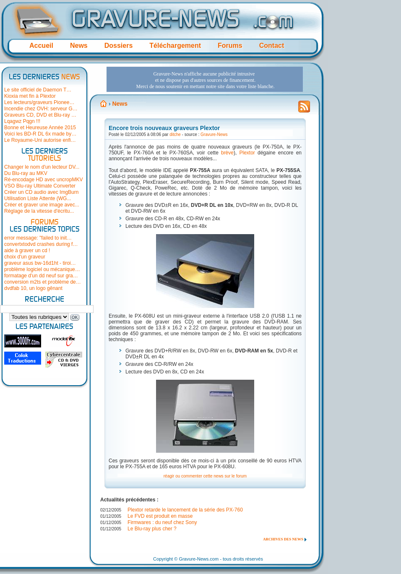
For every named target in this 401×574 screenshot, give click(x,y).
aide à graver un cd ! (27, 250)
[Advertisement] (148, 98)
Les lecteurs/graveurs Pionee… (39, 102)
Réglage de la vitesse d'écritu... (39, 211)
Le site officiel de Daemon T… (37, 90)
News (79, 45)
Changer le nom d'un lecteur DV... (41, 167)
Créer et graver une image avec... (41, 205)
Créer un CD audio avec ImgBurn (41, 192)
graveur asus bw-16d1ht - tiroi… (40, 263)
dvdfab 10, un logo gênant (33, 288)
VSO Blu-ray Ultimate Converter (40, 186)
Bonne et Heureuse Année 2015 (40, 127)
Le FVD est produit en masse (160, 516)
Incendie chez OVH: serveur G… (41, 109)
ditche (175, 134)
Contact (271, 45)
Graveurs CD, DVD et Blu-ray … (40, 115)
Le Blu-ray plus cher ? (152, 529)
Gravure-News (213, 134)
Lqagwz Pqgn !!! (22, 121)
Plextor (247, 153)
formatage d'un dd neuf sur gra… (41, 276)
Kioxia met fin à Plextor (30, 96)
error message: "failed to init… (38, 238)
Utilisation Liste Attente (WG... (37, 198)
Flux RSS (304, 109)
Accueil (41, 45)
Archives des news (283, 539)
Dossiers (118, 45)
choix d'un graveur (24, 257)
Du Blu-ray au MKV (25, 173)
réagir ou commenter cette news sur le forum (205, 476)
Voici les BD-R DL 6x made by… (40, 134)
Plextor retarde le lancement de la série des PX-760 (185, 510)
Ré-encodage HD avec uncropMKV (43, 180)
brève (227, 153)
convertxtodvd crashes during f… (41, 244)
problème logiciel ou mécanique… (42, 269)
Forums (230, 45)
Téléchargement (175, 45)
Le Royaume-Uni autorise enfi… (40, 140)
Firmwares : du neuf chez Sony (162, 522)
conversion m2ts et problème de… (42, 282)
